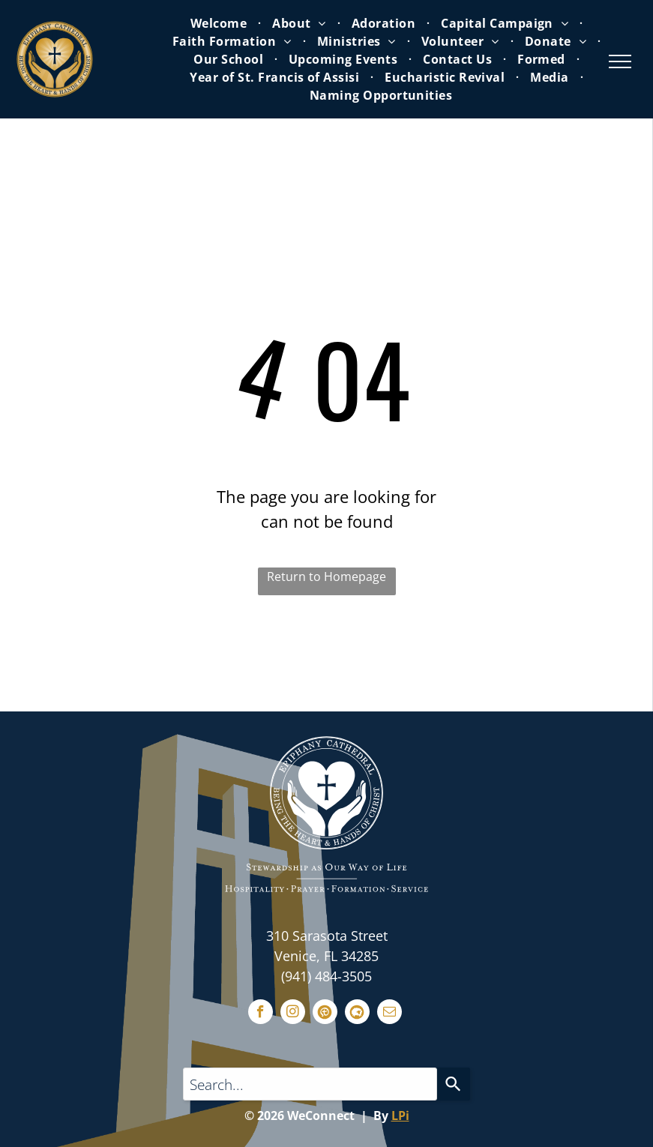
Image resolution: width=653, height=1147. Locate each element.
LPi (400, 1115)
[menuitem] (220, 23)
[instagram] (292, 1013)
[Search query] (310, 1084)
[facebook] (260, 1013)
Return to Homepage (326, 576)
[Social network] (325, 1013)
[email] (389, 1013)
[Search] (453, 1084)
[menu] (620, 61)
